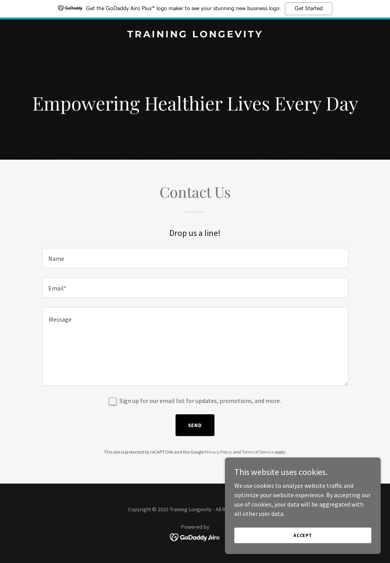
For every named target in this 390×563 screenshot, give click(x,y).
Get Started (309, 8)
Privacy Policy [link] (218, 452)
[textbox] (195, 258)
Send (195, 425)
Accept (302, 535)
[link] (195, 35)
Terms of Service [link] (258, 452)
